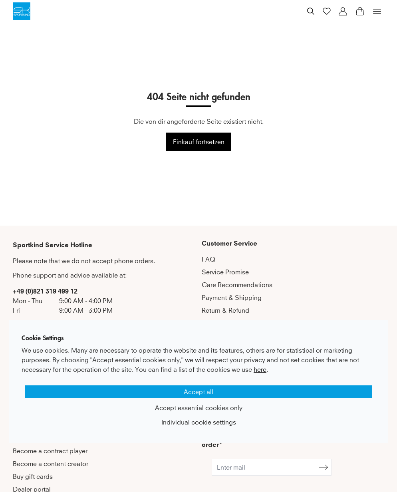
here (260, 369)
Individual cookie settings (198, 422)
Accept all (198, 392)
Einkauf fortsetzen (198, 142)
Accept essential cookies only (198, 408)
